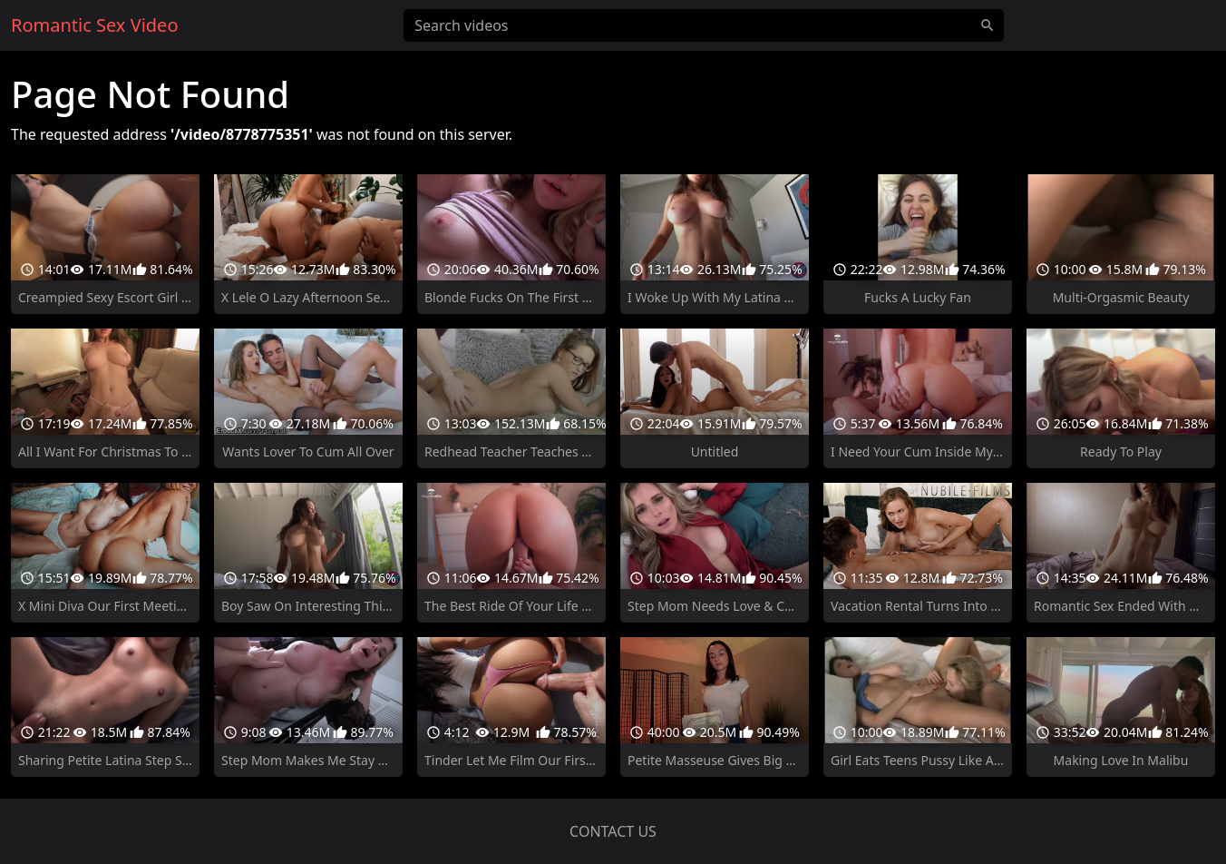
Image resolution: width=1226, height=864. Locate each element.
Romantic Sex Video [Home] (94, 25)
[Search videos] (704, 25)
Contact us (613, 831)
